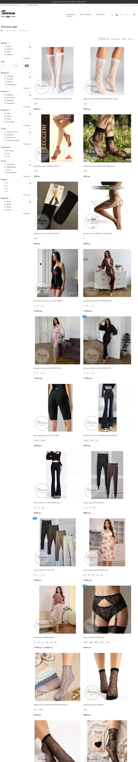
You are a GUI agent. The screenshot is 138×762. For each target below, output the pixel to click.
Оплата (7, 710)
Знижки (7, 716)
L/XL (113, 234)
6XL (44, 334)
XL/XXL (77, 234)
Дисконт (7, 729)
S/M (109, 234)
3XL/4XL (70, 234)
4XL (40, 334)
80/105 (113, 334)
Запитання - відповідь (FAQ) (13, 723)
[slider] (30, 69)
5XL (49, 334)
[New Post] (62, 745)
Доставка (8, 707)
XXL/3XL (103, 234)
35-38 (41, 383)
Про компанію (9, 732)
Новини (7, 713)
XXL (44, 284)
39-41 (36, 383)
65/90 (118, 334)
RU (136, 5)
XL (44, 184)
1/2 (68, 433)
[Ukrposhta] (77, 745)
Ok (27, 66)
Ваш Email (64, 679)
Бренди (7, 720)
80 (74, 656)
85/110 (102, 334)
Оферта (7, 726)
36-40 (36, 85)
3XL (36, 284)
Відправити (84, 682)
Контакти (8, 704)
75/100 (124, 334)
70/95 (107, 334)
